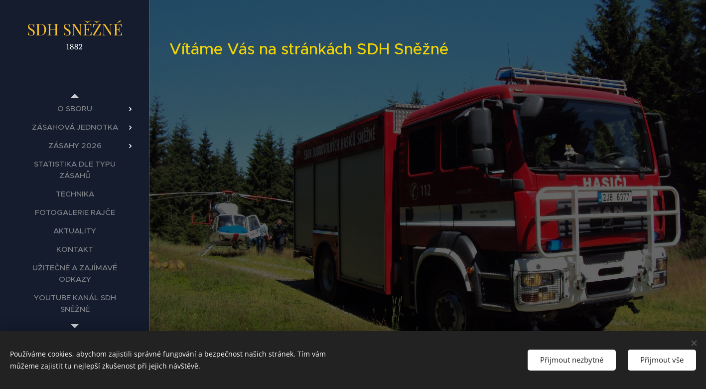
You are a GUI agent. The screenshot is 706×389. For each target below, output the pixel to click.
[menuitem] (74, 108)
